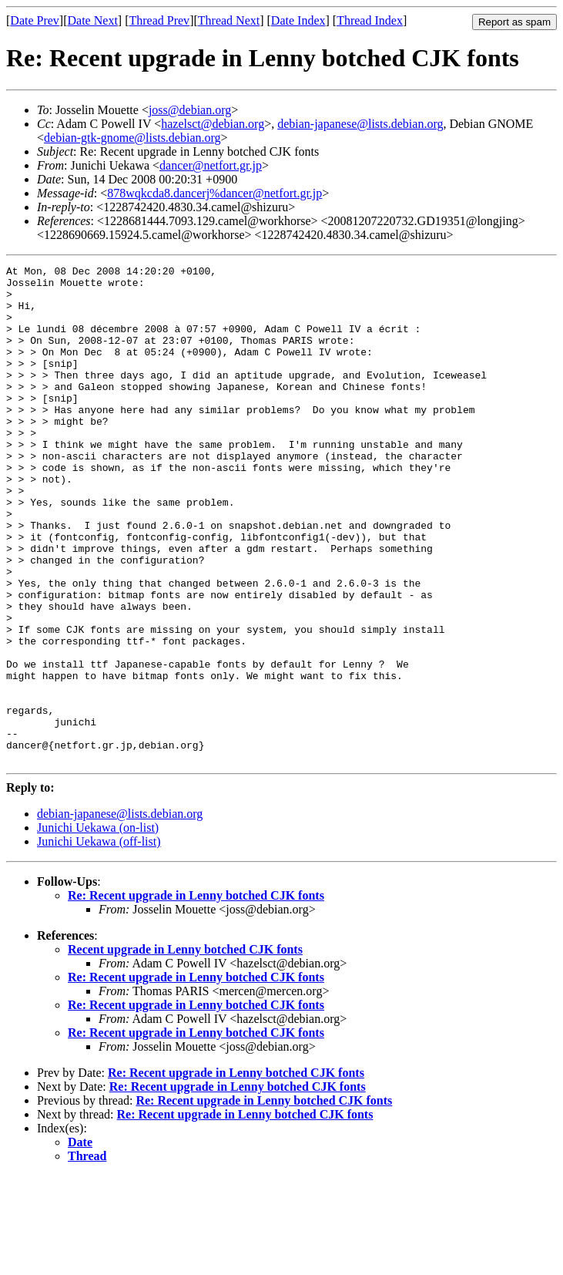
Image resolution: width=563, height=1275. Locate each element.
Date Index (298, 20)
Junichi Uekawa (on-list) (98, 927)
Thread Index (370, 20)
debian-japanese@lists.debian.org (360, 123)
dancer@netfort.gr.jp (210, 165)
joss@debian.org (190, 109)
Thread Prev (159, 20)
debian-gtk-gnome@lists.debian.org (132, 137)
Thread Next (229, 20)
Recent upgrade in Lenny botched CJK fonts (185, 1048)
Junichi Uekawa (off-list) (99, 940)
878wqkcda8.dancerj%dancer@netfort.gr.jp (214, 193)
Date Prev (34, 20)
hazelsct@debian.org (212, 123)
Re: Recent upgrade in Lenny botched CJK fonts (196, 994)
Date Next (93, 20)
